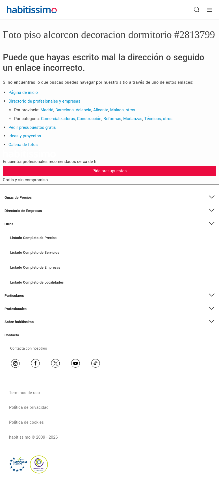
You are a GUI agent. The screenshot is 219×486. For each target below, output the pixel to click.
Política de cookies (26, 422)
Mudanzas (132, 119)
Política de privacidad (29, 407)
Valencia (83, 110)
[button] (109, 198)
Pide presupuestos (109, 171)
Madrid (46, 110)
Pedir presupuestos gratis (32, 128)
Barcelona (64, 110)
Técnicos (152, 119)
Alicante (100, 110)
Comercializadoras (58, 119)
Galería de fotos (23, 145)
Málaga (117, 110)
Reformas (112, 119)
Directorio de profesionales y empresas (44, 101)
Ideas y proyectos (24, 136)
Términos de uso (24, 393)
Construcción (89, 119)
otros (130, 110)
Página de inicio (23, 93)
